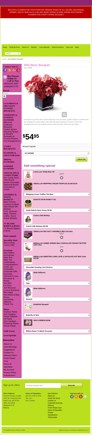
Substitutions (9, 375)
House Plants (10, 326)
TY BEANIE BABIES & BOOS (11, 224)
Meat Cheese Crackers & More (11, 203)
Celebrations (9, 262)
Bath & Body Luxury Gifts (9, 244)
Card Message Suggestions (10, 348)
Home (5, 47)
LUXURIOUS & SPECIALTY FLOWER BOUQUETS (11, 107)
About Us (25, 47)
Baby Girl (8, 260)
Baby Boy (8, 257)
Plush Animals (10, 236)
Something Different (8, 300)
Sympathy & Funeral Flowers (11, 137)
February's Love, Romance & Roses (11, 278)
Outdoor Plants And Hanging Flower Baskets (10, 314)
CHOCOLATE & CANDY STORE (11, 174)
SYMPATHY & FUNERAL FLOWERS (10, 117)
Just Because (10, 288)
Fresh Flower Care (9, 359)
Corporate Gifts (10, 271)
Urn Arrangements (12, 141)
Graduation (9, 269)
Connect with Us (11, 67)
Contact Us (9, 352)
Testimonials (52, 417)
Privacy (50, 412)
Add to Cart (81, 159)
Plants (6, 309)
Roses (6, 297)
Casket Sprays (10, 129)
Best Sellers (9, 253)
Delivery (34, 47)
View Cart (69, 47)
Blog (76, 47)
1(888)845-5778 (11, 86)
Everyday (8, 274)
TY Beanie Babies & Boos (12, 229)
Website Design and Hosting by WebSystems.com (74, 430)
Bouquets (8, 127)
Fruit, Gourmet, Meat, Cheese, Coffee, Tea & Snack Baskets (10, 215)
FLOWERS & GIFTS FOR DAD (11, 154)
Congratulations (11, 264)
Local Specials (44, 47)
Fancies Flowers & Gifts (46, 31)
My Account (9, 370)
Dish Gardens (10, 321)
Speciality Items (11, 240)
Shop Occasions (58, 47)
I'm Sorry (8, 285)
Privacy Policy (10, 372)
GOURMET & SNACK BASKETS (10, 197)
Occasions (8, 250)
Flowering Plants (11, 323)
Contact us (52, 401)
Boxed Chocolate (11, 182)
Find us (6, 408)
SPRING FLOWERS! (9, 160)
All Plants (8, 319)
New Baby (8, 292)
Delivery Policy (10, 355)
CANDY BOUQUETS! (10, 147)
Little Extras (9, 331)
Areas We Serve (54, 398)
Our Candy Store (11, 178)
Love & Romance (11, 290)
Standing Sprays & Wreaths (11, 133)
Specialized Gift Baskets (11, 207)
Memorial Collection (8, 123)
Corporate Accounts (55, 403)
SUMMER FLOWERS (9, 167)
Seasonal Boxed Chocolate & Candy (11, 187)
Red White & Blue (11, 295)
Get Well (7, 283)
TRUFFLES (9, 180)
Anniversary (9, 255)
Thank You (8, 304)
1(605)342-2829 (11, 83)
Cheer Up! (8, 267)
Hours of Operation (8, 365)
